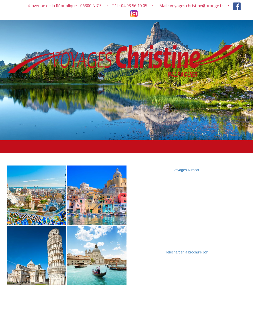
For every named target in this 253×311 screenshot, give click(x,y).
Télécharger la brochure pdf (186, 252)
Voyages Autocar (186, 170)
